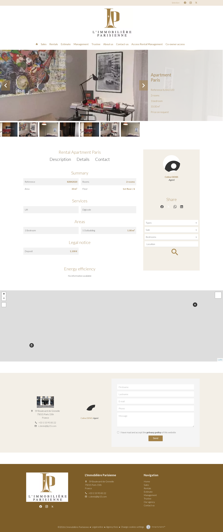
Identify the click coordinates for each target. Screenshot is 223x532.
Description (60, 159)
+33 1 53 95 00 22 (47, 422)
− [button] (4, 298)
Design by (158, 527)
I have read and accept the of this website (148, 432)
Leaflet (220, 360)
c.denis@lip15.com (47, 426)
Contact (102, 159)
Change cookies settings (132, 526)
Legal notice (97, 526)
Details (83, 159)
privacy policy (154, 432)
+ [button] (4, 294)
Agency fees (112, 526)
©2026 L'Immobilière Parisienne (73, 527)
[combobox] (171, 223)
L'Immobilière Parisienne (100, 475)
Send (155, 438)
